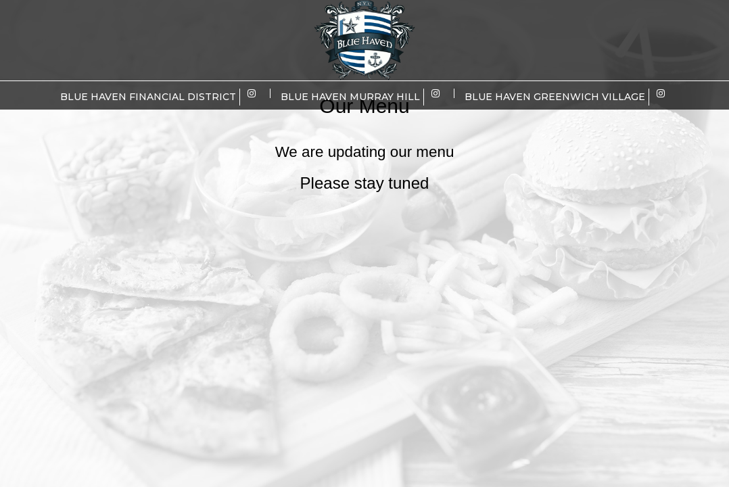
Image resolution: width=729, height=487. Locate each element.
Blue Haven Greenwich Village (555, 97)
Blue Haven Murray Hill (350, 97)
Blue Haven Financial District (148, 97)
